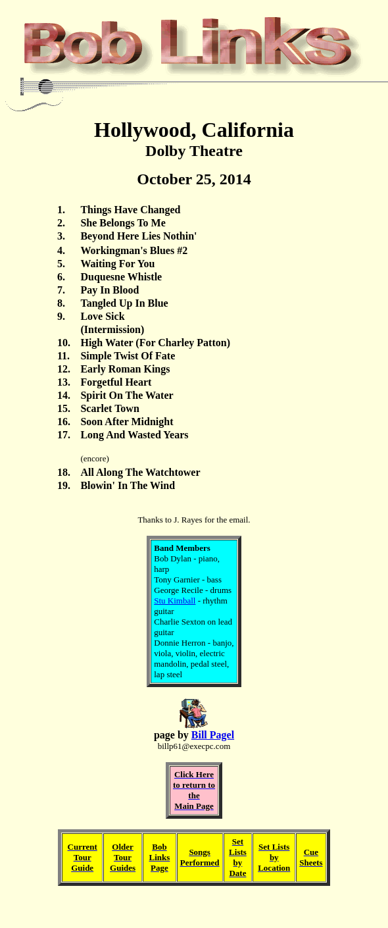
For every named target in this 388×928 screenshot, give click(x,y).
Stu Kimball (174, 601)
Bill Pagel (212, 734)
